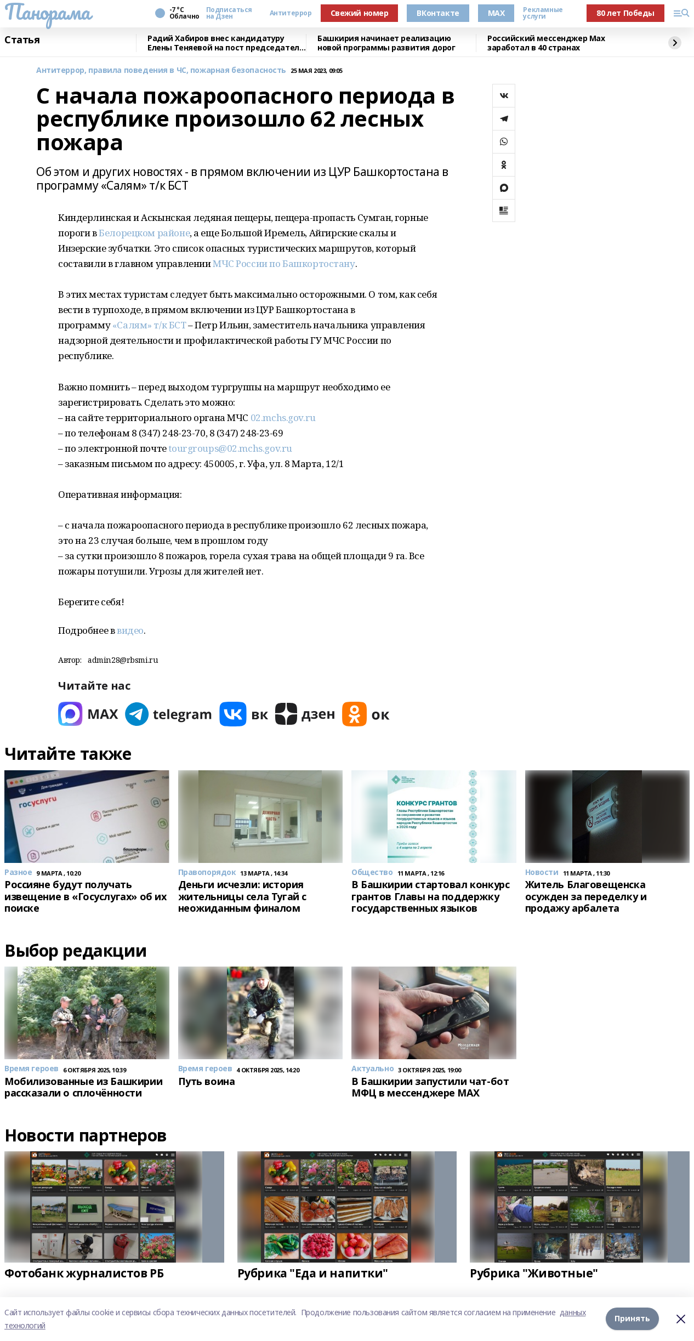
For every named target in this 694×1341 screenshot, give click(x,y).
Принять (632, 1319)
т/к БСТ (169, 325)
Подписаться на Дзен (229, 13)
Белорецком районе (144, 232)
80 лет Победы (625, 13)
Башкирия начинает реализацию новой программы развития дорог (386, 43)
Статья (21, 40)
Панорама (47, 11)
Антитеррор (291, 13)
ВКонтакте (438, 13)
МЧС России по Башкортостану (284, 263)
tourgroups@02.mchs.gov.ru (230, 448)
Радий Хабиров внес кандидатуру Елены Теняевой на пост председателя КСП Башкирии (225, 43)
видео (130, 630)
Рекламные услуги (542, 13)
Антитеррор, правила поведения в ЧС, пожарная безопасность (161, 70)
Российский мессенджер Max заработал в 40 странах (546, 43)
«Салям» (132, 325)
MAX (496, 13)
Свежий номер (360, 13)
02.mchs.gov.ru (283, 417)
